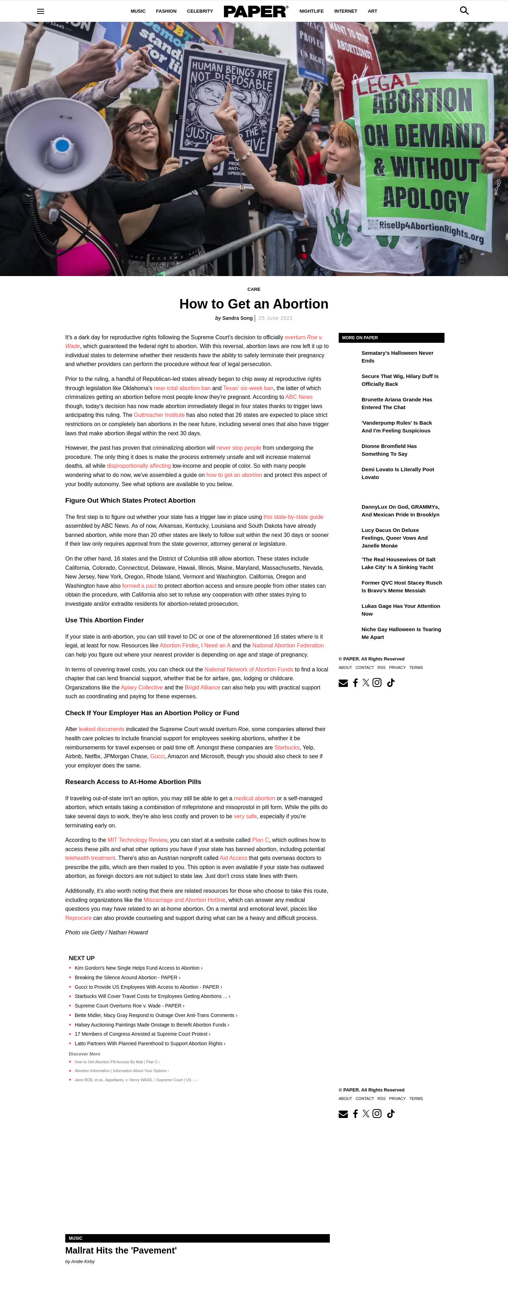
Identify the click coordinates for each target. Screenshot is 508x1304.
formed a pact (139, 586)
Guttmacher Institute (159, 415)
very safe (245, 816)
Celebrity (200, 11)
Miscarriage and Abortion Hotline (184, 900)
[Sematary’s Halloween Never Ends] (349, 358)
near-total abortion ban (182, 388)
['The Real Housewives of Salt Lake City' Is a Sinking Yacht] (349, 564)
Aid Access (233, 858)
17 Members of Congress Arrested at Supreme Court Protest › (142, 1034)
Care (254, 289)
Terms (416, 667)
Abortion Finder (179, 645)
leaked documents (102, 729)
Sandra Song (237, 318)
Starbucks (287, 747)
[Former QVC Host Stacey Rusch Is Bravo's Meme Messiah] (349, 588)
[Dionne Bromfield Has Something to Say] (349, 451)
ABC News (299, 397)
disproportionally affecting (139, 466)
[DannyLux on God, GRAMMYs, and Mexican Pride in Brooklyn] (349, 512)
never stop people (239, 448)
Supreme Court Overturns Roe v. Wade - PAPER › (130, 1006)
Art (372, 11)
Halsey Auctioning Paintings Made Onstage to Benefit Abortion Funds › (152, 1025)
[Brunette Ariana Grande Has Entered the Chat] (349, 404)
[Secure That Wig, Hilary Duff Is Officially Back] (349, 381)
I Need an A (215, 645)
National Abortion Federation (288, 645)
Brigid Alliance (202, 687)
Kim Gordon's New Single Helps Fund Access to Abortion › (138, 968)
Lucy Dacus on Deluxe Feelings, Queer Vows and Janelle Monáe (395, 538)
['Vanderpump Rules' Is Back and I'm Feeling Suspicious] (349, 428)
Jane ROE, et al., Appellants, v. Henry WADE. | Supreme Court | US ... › (136, 1080)
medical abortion (254, 798)
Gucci (157, 756)
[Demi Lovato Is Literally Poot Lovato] (349, 474)
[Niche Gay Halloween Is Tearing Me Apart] (349, 634)
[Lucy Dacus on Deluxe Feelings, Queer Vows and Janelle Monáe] (349, 535)
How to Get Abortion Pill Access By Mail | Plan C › (117, 1062)
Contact (365, 667)
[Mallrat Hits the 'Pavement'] (197, 1168)
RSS (381, 667)
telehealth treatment (90, 858)
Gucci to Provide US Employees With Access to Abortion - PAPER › (148, 987)
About (345, 667)
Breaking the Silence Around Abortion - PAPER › (127, 977)
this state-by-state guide (293, 517)
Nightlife (312, 11)
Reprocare (78, 918)
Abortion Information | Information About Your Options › (122, 1071)
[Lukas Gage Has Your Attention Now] (349, 611)
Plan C (260, 840)
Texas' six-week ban (248, 388)
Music (138, 11)
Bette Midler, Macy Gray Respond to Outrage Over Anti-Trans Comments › (156, 1015)
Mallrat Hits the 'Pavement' (121, 1250)
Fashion (166, 11)
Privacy (397, 667)
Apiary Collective (142, 687)
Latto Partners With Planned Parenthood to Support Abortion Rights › (150, 1043)
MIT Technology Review (137, 840)
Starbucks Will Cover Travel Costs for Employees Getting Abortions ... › (152, 996)
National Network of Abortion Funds (249, 669)
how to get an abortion (234, 475)
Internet (345, 11)
